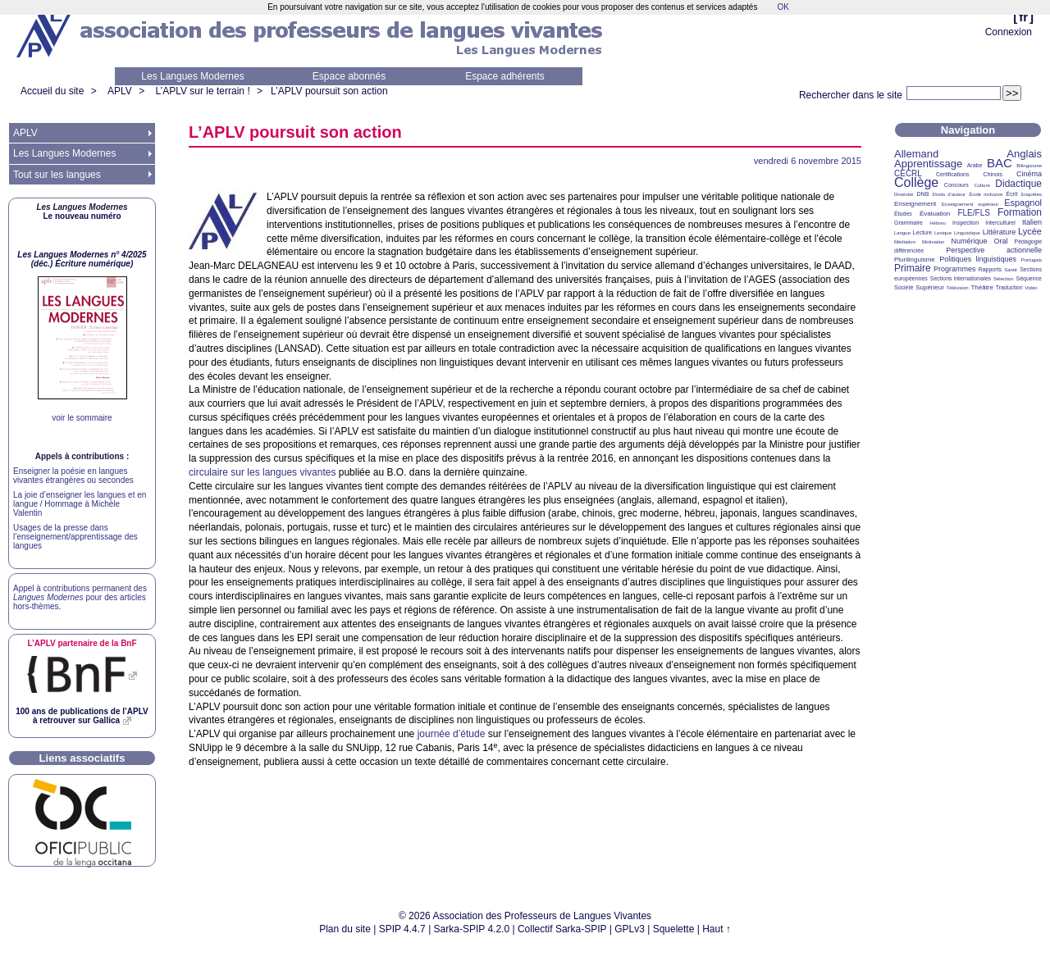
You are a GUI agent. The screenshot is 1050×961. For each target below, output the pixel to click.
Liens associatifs (82, 758)
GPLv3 (629, 929)
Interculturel (1000, 222)
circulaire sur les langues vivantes (262, 472)
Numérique (969, 241)
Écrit (1011, 194)
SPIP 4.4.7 (402, 929)
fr (1023, 17)
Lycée (1030, 231)
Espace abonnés (349, 76)
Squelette (674, 929)
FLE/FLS (973, 212)
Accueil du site (52, 91)
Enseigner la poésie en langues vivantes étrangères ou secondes (73, 476)
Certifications (952, 174)
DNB (923, 194)
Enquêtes (1031, 194)
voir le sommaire (82, 417)
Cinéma (1029, 174)
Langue (902, 232)
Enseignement (915, 203)
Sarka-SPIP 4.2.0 (472, 929)
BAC (999, 163)
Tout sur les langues (57, 174)
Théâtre (981, 287)
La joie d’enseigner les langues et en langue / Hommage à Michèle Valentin (79, 503)
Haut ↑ (716, 929)
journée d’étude (452, 734)
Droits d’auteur (949, 194)
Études (903, 213)
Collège (916, 182)
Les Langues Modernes (192, 76)
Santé (1010, 269)
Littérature (999, 232)
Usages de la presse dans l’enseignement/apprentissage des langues (75, 536)
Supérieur (929, 287)
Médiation (904, 241)
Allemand (916, 154)
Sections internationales (960, 278)
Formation (1020, 212)
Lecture (922, 232)
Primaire (912, 268)
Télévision (958, 287)
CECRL (908, 173)
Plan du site (345, 929)
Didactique (1018, 183)
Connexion (1008, 32)
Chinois (993, 174)
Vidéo (1031, 287)
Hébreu (937, 223)
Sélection (1003, 278)
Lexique (943, 232)
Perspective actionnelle (994, 250)
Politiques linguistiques (977, 259)
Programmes (955, 269)
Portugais (1031, 259)
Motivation (933, 241)
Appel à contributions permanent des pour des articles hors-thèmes (80, 597)
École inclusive (985, 194)
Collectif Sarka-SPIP (562, 929)
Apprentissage (928, 163)
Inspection (965, 222)
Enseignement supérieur (970, 204)
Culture (981, 185)
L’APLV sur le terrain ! (203, 91)
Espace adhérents (505, 76)
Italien (1032, 222)
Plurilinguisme (914, 259)
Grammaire (908, 222)
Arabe (975, 165)
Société (903, 287)
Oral (1001, 241)
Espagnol (1023, 202)
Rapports (990, 269)
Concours (956, 185)
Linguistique (967, 232)
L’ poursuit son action (329, 91)
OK (782, 6)
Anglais (1024, 154)
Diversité (903, 194)
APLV (119, 91)
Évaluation (935, 213)
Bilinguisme (1029, 165)
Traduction (1009, 287)
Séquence (1029, 278)
